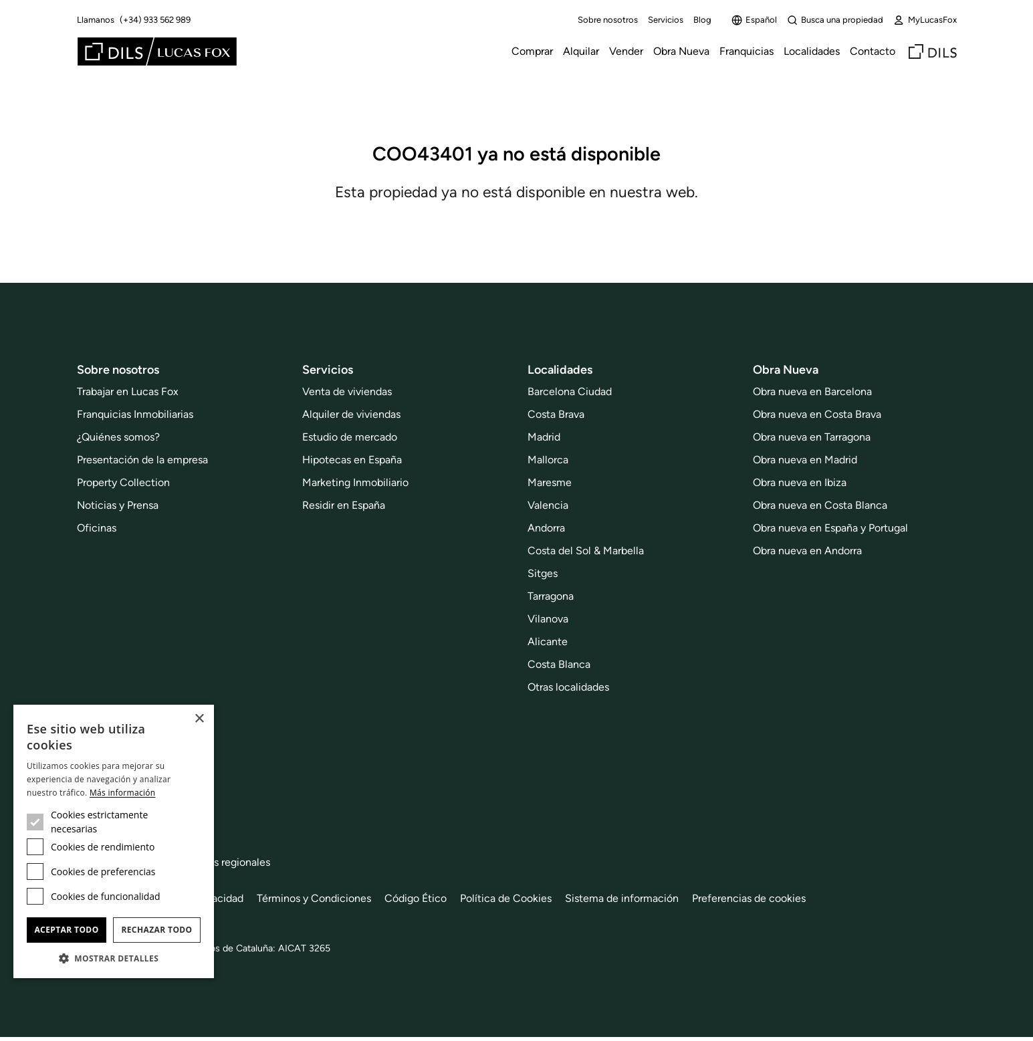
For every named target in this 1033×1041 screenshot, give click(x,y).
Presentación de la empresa (142, 459)
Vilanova (548, 618)
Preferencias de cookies (749, 898)
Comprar (532, 51)
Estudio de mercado (349, 437)
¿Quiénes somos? (118, 437)
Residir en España (343, 505)
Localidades (812, 51)
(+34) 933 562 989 (155, 20)
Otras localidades (568, 687)
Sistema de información (622, 898)
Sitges (543, 573)
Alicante (548, 641)
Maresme (550, 482)
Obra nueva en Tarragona (812, 437)
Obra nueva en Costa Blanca (820, 505)
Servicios (665, 20)
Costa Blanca (559, 664)
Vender (626, 51)
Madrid (544, 437)
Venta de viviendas (347, 391)
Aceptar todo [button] (66, 929)
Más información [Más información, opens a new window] (122, 792)
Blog (702, 20)
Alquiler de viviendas (351, 414)
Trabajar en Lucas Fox (128, 391)
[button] (114, 958)
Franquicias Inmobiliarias (135, 414)
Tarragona (551, 596)
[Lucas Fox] (157, 51)
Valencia (548, 505)
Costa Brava (556, 414)
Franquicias (746, 51)
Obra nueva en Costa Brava (817, 414)
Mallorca (548, 459)
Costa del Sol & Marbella (586, 550)
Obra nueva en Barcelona (812, 391)
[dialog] (113, 841)
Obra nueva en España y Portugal (830, 528)
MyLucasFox (924, 20)
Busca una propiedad (835, 20)
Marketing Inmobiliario (355, 482)
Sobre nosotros (608, 20)
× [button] (199, 719)
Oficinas (96, 528)
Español (754, 20)
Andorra (546, 528)
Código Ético (415, 898)
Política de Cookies (506, 898)
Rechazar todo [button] (156, 929)
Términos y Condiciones (314, 898)
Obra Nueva (681, 51)
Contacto (872, 51)
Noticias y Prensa (117, 505)
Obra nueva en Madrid (805, 459)
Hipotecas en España (352, 459)
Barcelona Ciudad (570, 391)
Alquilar (581, 51)
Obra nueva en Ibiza (799, 482)
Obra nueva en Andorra (807, 550)
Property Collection (123, 482)
